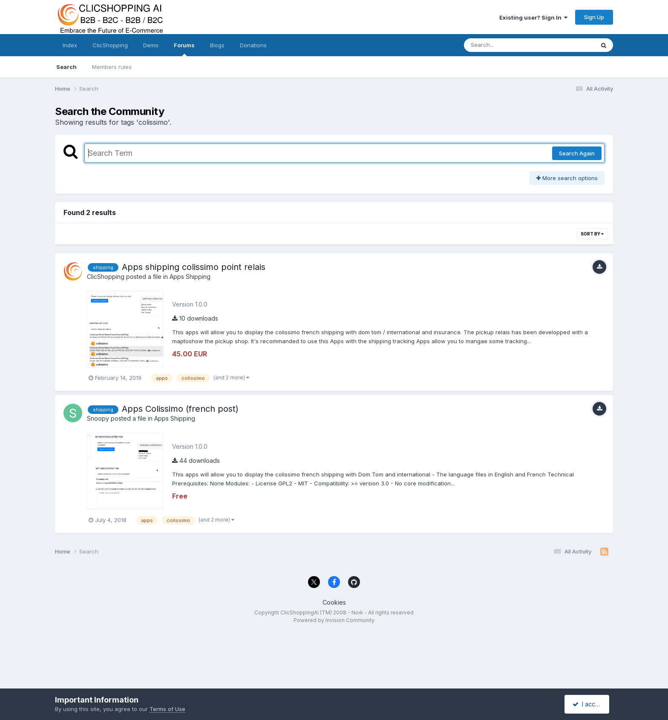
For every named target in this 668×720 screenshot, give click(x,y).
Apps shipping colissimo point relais (193, 267)
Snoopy (98, 418)
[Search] (506, 45)
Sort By (592, 233)
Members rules (112, 66)
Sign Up (594, 17)
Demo (150, 45)
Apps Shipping (190, 276)
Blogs (217, 45)
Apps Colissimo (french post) (180, 409)
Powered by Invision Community (334, 620)
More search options (567, 178)
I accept (588, 704)
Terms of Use (167, 709)
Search (66, 66)
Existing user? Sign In (533, 17)
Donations (253, 45)
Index (70, 45)
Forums (184, 49)
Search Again (577, 153)
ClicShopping (110, 45)
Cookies (334, 602)
